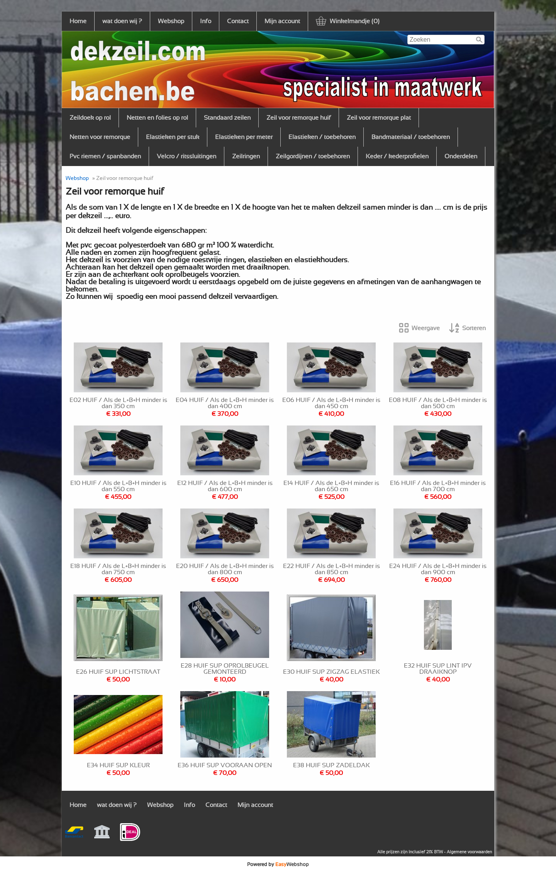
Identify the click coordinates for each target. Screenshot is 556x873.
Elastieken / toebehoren (322, 137)
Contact (238, 21)
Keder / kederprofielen (397, 156)
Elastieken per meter (244, 137)
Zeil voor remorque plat (379, 118)
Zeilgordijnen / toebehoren (313, 156)
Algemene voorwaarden (469, 852)
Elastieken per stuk (172, 137)
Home (78, 21)
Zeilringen (246, 156)
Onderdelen (460, 156)
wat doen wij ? (122, 21)
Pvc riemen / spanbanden (105, 156)
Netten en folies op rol (157, 118)
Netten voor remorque (100, 137)
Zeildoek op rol (90, 118)
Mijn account (282, 21)
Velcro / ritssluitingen (186, 156)
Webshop (171, 21)
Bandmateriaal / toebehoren (410, 137)
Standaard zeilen (227, 118)
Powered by (278, 864)
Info (205, 21)
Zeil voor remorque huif (298, 118)
